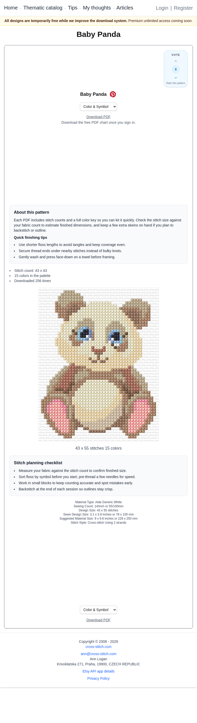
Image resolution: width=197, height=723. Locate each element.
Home (11, 8)
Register (183, 8)
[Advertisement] (98, 165)
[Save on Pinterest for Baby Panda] (113, 94)
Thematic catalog (42, 8)
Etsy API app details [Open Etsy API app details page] (99, 671)
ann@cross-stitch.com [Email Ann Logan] (98, 654)
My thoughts (97, 8)
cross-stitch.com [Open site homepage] (98, 647)
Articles (124, 8)
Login (162, 8)
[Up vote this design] (176, 61)
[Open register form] (98, 117)
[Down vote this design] (176, 78)
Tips (72, 8)
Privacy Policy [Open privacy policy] (98, 678)
